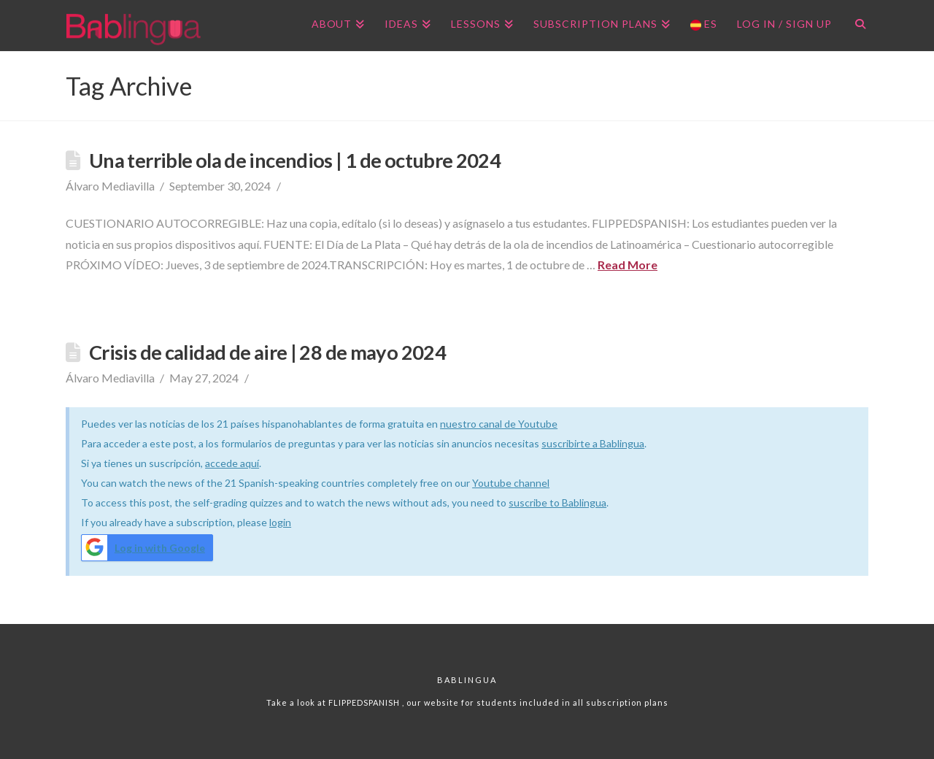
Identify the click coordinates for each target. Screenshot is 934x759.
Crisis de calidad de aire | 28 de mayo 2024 (267, 352)
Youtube (493, 483)
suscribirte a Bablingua (592, 443)
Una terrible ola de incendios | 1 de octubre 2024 (295, 160)
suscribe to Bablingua (557, 502)
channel (531, 483)
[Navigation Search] (854, 25)
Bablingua (467, 680)
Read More (627, 264)
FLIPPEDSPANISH (365, 702)
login (280, 522)
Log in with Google (143, 547)
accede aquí (232, 463)
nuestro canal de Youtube (498, 423)
